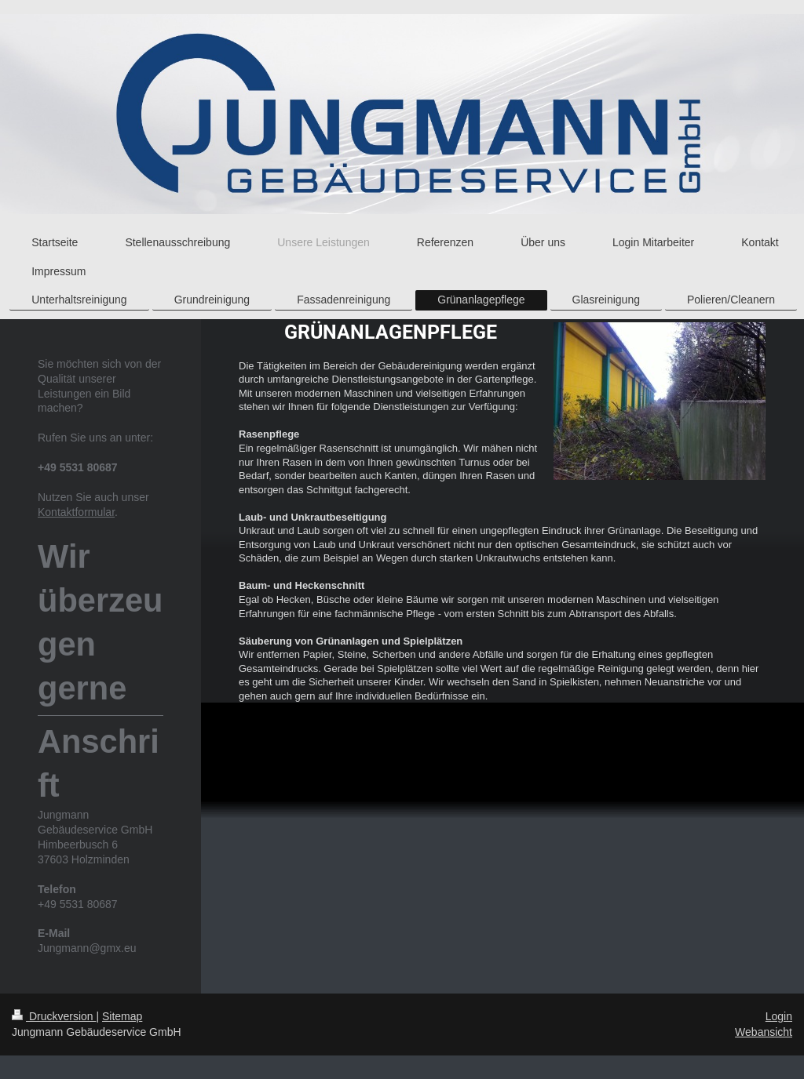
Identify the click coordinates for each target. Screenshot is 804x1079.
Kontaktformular (76, 512)
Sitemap (122, 1016)
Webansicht (763, 1032)
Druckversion (54, 1016)
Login (779, 1016)
